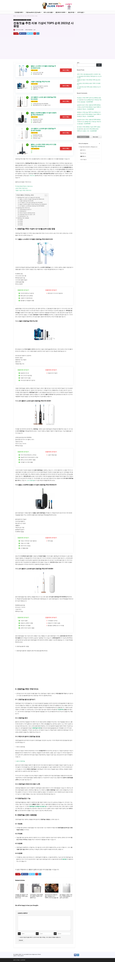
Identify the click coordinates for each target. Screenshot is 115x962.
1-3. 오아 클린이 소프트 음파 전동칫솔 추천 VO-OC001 (30, 202)
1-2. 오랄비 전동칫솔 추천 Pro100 (25, 201)
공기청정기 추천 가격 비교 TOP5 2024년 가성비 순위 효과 (66, 896)
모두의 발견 (80, 12)
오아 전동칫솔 (30, 480)
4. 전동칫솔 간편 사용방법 (22, 218)
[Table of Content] (46, 195)
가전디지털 (82, 159)
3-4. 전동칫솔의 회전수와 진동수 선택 (26, 214)
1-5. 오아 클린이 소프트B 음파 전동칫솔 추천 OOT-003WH (31, 206)
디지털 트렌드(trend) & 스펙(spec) (20, 19)
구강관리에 (60, 709)
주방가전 (82, 153)
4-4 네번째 (20, 224)
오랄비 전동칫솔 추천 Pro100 (40, 82)
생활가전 (29, 19)
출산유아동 (71, 12)
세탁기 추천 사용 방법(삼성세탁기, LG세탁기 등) (89, 74)
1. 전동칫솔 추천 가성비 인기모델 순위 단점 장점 (28, 197)
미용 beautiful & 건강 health (33, 12)
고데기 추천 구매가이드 (21, 188)
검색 (78, 62)
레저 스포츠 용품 (48, 12)
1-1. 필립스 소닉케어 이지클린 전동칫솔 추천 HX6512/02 (31, 199)
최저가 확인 (66, 70)
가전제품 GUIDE (18, 12)
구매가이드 (32, 175)
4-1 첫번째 (20, 219)
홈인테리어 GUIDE (60, 12)
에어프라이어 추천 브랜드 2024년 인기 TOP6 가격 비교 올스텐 (51, 896)
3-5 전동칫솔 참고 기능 (23, 216)
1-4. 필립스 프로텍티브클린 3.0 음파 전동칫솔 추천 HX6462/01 (32, 204)
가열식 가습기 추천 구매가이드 (23, 190)
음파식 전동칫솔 (20, 761)
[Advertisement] (57, 47)
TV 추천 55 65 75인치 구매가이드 (24, 186)
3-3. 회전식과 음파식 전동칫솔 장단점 (26, 213)
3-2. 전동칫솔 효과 (22, 211)
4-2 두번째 (20, 221)
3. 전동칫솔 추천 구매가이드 (23, 207)
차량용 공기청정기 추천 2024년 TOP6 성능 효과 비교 (21, 896)
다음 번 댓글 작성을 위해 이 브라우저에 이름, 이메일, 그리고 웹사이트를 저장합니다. (40, 937)
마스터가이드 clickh (18, 29)
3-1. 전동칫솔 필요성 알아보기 (25, 209)
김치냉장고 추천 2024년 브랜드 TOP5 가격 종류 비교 (36, 896)
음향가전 (82, 150)
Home (14, 15)
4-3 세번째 (20, 223)
